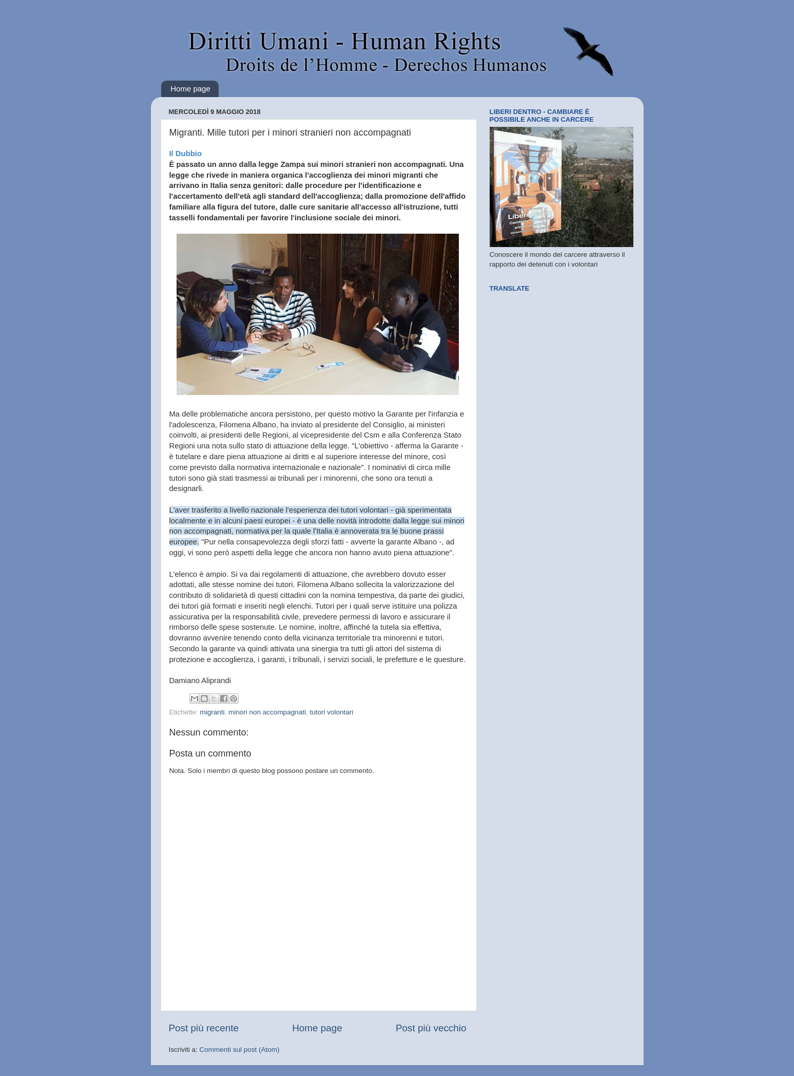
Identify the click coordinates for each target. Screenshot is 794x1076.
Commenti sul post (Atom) (240, 1049)
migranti (212, 712)
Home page (190, 88)
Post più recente (204, 1028)
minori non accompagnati (267, 712)
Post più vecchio (431, 1028)
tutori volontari (331, 712)
